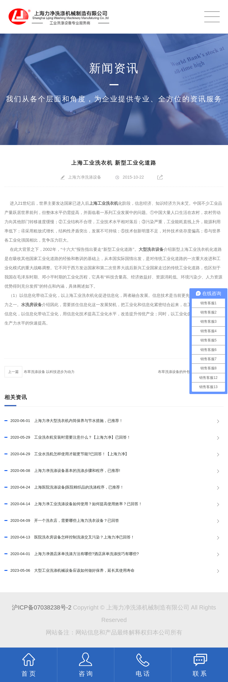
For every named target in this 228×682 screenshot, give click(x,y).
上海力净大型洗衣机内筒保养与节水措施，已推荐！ (63, 420)
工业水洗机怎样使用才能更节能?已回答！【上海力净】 (66, 454)
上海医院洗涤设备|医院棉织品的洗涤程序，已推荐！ (64, 487)
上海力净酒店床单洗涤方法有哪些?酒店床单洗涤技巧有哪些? (71, 554)
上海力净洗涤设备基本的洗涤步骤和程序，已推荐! (62, 470)
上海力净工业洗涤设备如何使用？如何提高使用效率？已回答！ (73, 504)
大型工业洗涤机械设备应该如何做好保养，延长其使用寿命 (69, 570)
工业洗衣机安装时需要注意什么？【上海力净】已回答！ (67, 437)
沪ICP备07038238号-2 (41, 607)
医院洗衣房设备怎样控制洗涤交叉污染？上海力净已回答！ (69, 537)
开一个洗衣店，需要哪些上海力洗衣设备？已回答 (61, 520)
